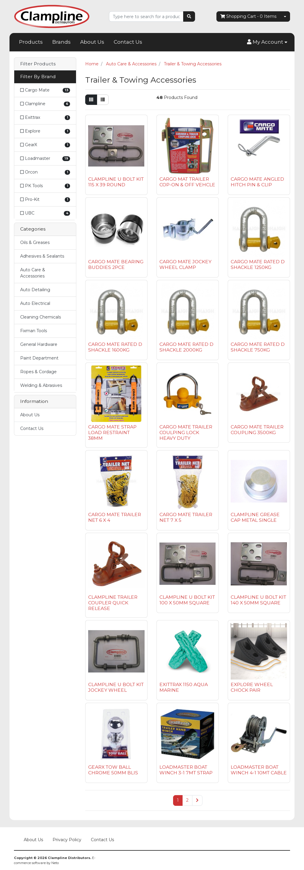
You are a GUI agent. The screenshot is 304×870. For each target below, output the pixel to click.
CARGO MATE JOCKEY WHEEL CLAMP (185, 264)
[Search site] (189, 16)
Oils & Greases (35, 242)
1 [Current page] (178, 800)
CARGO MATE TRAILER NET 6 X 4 (114, 517)
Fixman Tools (33, 330)
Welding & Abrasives (41, 385)
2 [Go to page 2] (187, 800)
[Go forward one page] (197, 800)
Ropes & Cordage (38, 371)
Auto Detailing (35, 289)
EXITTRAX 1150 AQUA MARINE (183, 687)
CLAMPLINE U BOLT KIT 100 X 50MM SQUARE (187, 600)
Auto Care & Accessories (32, 273)
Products (31, 42)
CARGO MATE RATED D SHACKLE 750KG (258, 347)
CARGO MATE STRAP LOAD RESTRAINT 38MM (112, 432)
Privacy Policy (67, 839)
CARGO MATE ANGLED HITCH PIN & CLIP (257, 181)
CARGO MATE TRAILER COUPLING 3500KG (257, 429)
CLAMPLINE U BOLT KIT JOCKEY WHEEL (116, 687)
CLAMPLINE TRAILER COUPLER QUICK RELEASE (112, 602)
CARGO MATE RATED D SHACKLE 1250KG (258, 264)
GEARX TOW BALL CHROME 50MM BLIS (113, 770)
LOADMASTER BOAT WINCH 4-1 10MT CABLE (259, 770)
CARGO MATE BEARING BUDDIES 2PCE (115, 264)
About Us (92, 42)
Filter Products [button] (38, 64)
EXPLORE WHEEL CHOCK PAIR (252, 687)
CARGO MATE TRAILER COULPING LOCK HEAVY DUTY (185, 432)
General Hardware (38, 344)
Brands (61, 42)
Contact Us (128, 42)
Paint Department (39, 358)
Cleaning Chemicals (40, 317)
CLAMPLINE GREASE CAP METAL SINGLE (255, 517)
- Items (248, 16)
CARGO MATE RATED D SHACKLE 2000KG (186, 347)
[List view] (103, 99)
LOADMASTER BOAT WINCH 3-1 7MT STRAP (186, 770)
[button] (267, 42)
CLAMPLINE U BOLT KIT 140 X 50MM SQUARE (258, 600)
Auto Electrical (35, 303)
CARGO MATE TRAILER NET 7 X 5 (185, 517)
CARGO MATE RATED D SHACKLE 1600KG (115, 347)
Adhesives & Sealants (42, 256)
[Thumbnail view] (91, 99)
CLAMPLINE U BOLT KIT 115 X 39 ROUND (116, 181)
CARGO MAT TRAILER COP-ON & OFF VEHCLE (187, 181)
